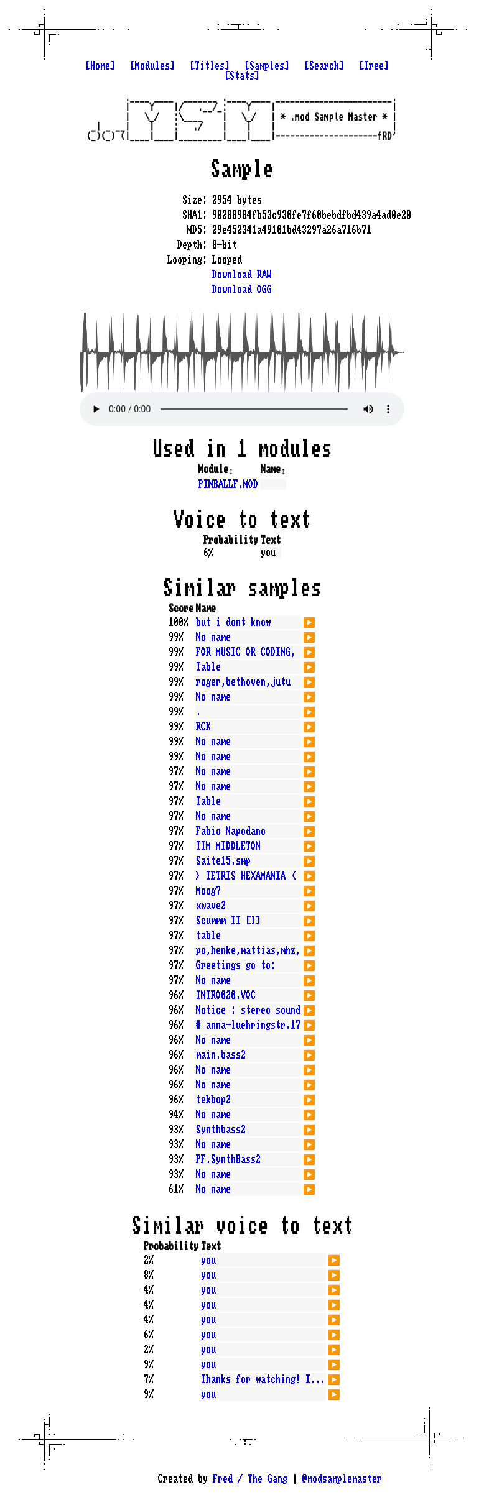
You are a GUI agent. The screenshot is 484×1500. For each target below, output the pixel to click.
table (208, 936)
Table (208, 667)
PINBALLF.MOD (228, 484)
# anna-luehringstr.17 (248, 1025)
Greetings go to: (236, 965)
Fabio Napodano (231, 831)
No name (213, 637)
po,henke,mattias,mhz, (248, 950)
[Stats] (242, 76)
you (208, 1260)
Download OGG (242, 290)
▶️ (309, 621)
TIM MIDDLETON (228, 846)
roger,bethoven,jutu (243, 682)
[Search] (324, 66)
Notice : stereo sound (248, 1010)
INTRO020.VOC (226, 995)
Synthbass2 (221, 1129)
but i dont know (233, 622)
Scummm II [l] (228, 921)
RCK (203, 727)
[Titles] (210, 66)
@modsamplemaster (342, 1479)
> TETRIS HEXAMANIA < (246, 876)
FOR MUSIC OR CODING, (246, 652)
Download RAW (242, 275)
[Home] (100, 66)
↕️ (230, 469)
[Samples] (266, 66)
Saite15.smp (223, 861)
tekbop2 (213, 1100)
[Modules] (152, 66)
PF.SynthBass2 (228, 1159)
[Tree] (374, 66)
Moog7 (208, 891)
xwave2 (211, 906)
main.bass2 (221, 1055)
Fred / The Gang (250, 1479)
